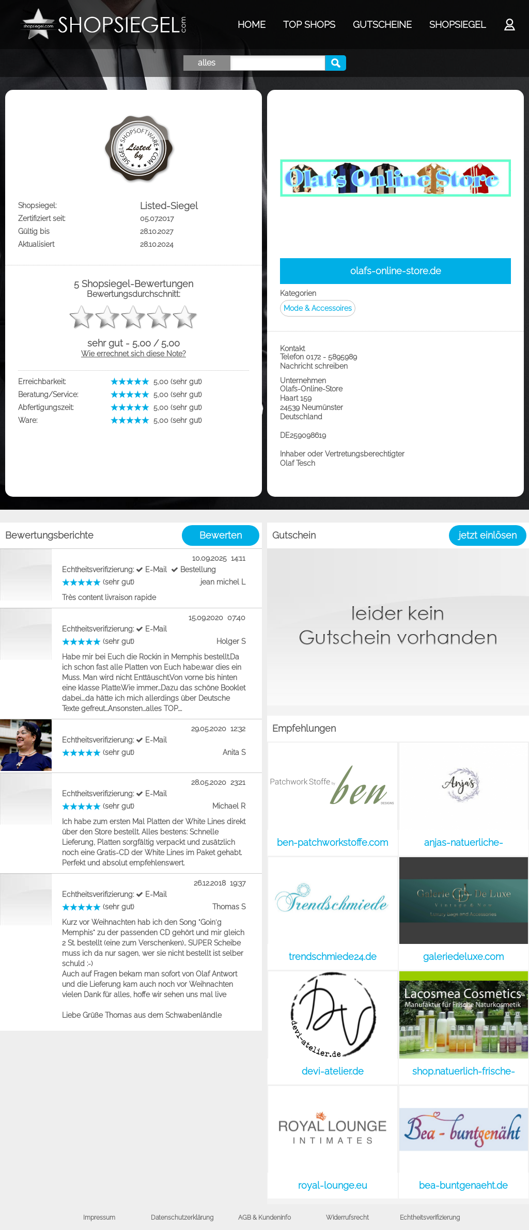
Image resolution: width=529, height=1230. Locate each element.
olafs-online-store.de (395, 270)
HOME (252, 24)
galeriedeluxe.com (463, 956)
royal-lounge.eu (332, 1185)
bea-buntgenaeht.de (463, 1185)
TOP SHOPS (309, 24)
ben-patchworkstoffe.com (332, 842)
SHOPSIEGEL (457, 24)
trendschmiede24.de (333, 956)
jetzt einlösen (488, 535)
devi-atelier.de (333, 1071)
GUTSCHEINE (382, 24)
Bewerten (220, 535)
